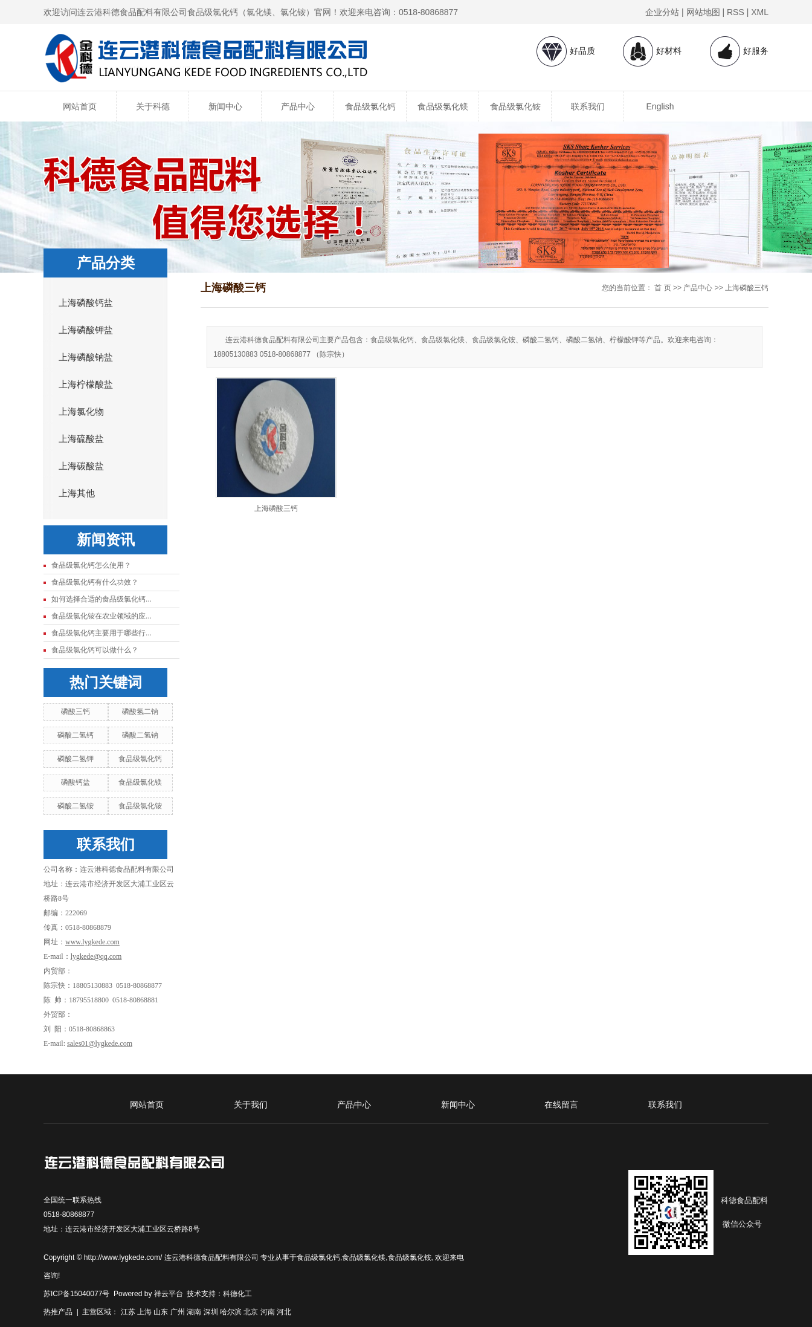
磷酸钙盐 (75, 782)
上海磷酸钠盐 (86, 357)
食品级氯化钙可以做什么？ (94, 650)
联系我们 (588, 106)
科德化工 (237, 1294)
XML (759, 12)
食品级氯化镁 (442, 106)
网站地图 (703, 12)
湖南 (194, 1312)
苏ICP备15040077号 (76, 1294)
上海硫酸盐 (81, 439)
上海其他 (77, 493)
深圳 (211, 1312)
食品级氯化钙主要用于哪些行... (101, 633)
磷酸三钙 (75, 711)
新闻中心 (225, 106)
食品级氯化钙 (370, 106)
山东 (160, 1312)
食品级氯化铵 (515, 106)
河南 (267, 1312)
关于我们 (251, 1104)
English (660, 106)
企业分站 (662, 12)
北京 (250, 1312)
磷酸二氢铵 (75, 806)
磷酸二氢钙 (75, 735)
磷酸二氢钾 (75, 758)
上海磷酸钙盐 (86, 303)
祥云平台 (168, 1294)
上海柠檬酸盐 (86, 384)
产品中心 (298, 106)
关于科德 (153, 106)
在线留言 (561, 1104)
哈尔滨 (231, 1312)
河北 (284, 1312)
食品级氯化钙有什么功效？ (94, 582)
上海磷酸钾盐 (86, 330)
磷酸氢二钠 (140, 711)
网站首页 (80, 106)
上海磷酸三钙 (746, 288)
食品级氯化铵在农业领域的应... (101, 616)
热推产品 (58, 1312)
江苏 (128, 1312)
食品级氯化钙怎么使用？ (91, 565)
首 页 (662, 288)
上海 (144, 1312)
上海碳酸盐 (81, 466)
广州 (177, 1312)
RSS (735, 12)
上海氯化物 (81, 412)
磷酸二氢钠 (140, 735)
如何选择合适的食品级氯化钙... (101, 599)
